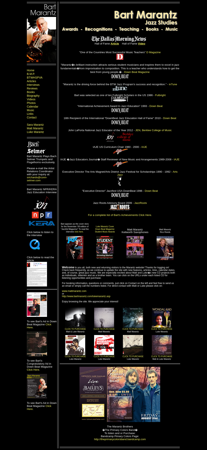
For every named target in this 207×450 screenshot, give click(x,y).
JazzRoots (140, 202)
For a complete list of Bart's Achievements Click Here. (120, 215)
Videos (31, 99)
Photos (31, 103)
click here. (79, 232)
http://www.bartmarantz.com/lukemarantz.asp (86, 296)
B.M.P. (31, 74)
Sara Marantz (35, 124)
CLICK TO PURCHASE (75, 329)
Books (31, 92)
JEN (137, 130)
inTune (173, 84)
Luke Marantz (35, 132)
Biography (33, 95)
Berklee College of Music (156, 130)
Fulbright (160, 95)
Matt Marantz (35, 128)
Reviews (32, 88)
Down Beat (156, 106)
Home (30, 70)
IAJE (144, 146)
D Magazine (153, 52)
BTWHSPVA (35, 77)
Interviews (33, 84)
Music (30, 110)
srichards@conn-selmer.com (37, 179)
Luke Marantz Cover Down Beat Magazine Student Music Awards (105, 229)
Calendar (32, 106)
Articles (31, 81)
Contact (32, 117)
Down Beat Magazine (137, 72)
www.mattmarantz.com (74, 291)
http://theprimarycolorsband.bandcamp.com (120, 439)
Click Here (33, 369)
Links (30, 113)
